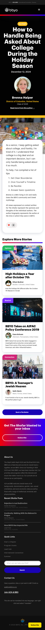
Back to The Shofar (22, 412)
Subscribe (22, 438)
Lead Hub (8, 549)
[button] (39, 9)
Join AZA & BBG (11, 592)
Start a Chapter (10, 542)
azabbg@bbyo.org (10, 587)
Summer (7, 556)
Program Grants (10, 545)
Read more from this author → (22, 108)
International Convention (13, 553)
